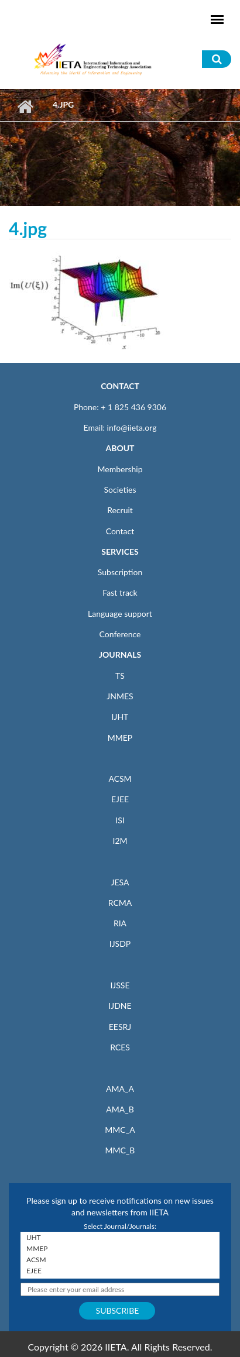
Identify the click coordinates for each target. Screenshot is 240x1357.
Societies (120, 489)
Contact (120, 531)
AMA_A (120, 1089)
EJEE (120, 799)
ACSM (119, 779)
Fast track (119, 592)
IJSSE (119, 985)
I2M (119, 841)
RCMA (120, 903)
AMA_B (119, 1109)
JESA (120, 882)
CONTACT (120, 386)
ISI (119, 820)
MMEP (120, 738)
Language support (120, 614)
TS (120, 676)
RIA (120, 923)
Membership (119, 469)
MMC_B (120, 1150)
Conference (120, 634)
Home (25, 106)
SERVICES (119, 551)
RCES (120, 1047)
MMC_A (120, 1130)
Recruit (120, 510)
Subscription (120, 572)
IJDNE (119, 1006)
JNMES (120, 696)
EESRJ (120, 1027)
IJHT (120, 717)
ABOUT (119, 448)
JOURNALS (120, 654)
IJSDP (120, 944)
